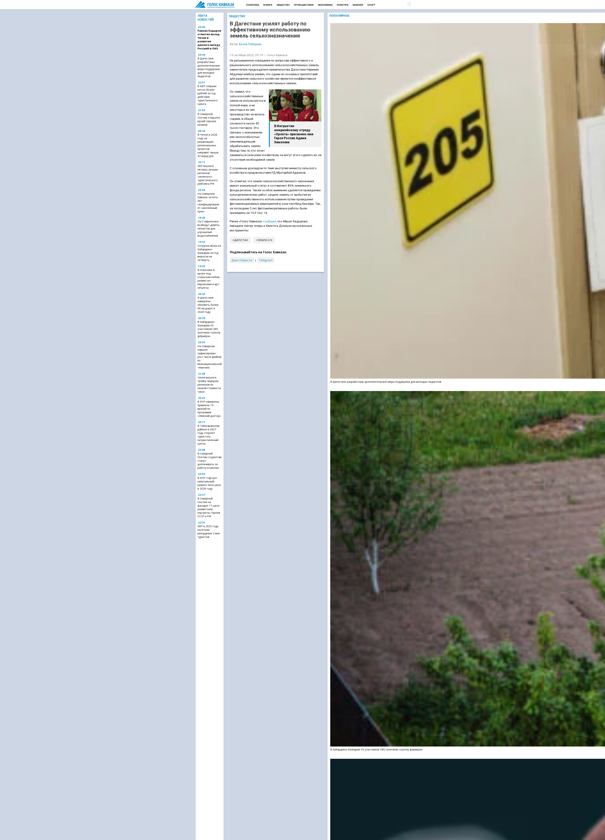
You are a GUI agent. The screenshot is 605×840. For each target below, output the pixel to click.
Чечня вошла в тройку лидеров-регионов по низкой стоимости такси (209, 384)
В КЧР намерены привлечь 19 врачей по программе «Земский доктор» (209, 409)
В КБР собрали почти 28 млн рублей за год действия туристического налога (208, 95)
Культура (342, 5)
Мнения (358, 5)
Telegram (266, 260)
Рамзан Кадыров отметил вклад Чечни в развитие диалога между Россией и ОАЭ (209, 39)
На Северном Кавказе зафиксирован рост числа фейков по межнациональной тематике (210, 356)
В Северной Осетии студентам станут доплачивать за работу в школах (210, 460)
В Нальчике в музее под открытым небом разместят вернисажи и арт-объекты (209, 278)
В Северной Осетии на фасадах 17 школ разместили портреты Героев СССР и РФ (209, 507)
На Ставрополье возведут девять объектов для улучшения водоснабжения (209, 228)
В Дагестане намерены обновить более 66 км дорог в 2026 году (208, 305)
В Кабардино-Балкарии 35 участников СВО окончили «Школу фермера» (209, 329)
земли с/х (265, 240)
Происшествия (304, 5)
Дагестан (241, 240)
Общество (283, 5)
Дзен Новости (242, 260)
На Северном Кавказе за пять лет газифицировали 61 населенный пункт (208, 202)
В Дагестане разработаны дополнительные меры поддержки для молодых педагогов (209, 67)
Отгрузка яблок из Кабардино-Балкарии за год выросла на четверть (209, 253)
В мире (267, 5)
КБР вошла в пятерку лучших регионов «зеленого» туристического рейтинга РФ (208, 174)
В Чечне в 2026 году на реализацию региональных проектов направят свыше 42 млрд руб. (208, 145)
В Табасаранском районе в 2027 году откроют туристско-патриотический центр (208, 434)
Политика (252, 5)
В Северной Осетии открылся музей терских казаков (209, 119)
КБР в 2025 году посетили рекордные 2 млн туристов (209, 531)
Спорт (371, 5)
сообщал (269, 221)
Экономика (325, 5)
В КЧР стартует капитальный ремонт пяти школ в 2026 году (209, 483)
